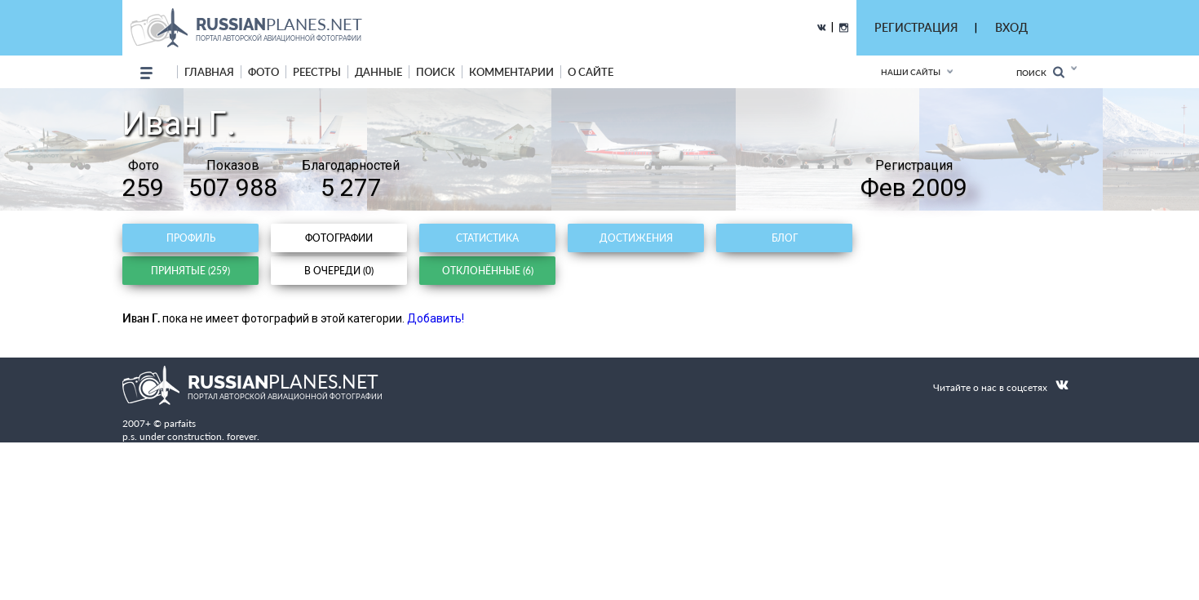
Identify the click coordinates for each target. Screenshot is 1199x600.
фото (263, 71)
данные (378, 71)
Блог (785, 238)
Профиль (190, 238)
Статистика (487, 238)
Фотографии (339, 238)
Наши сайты (910, 72)
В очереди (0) (339, 270)
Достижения (636, 238)
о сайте (590, 71)
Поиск (1040, 72)
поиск (435, 71)
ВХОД (1011, 27)
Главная (209, 71)
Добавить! (435, 318)
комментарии (511, 71)
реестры (317, 71)
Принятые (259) (190, 270)
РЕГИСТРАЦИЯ (916, 27)
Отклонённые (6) (487, 270)
